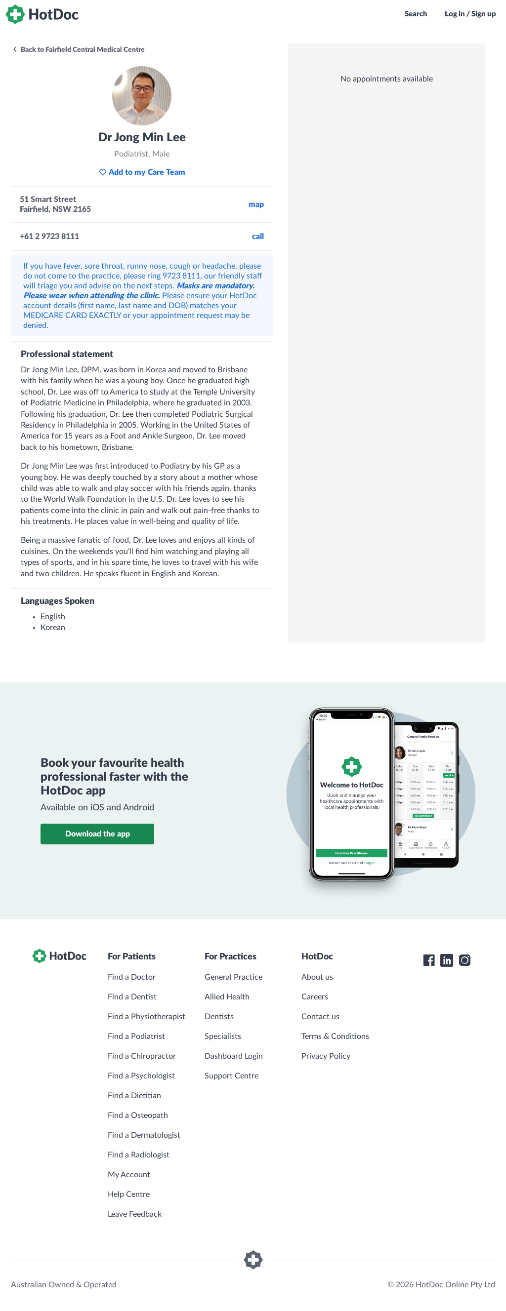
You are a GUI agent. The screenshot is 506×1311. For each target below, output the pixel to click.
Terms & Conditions (335, 1036)
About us (317, 977)
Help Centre (129, 1194)
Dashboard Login (234, 1056)
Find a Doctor (132, 977)
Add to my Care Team (142, 172)
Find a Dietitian (134, 1096)
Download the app (97, 834)
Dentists (219, 1017)
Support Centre (231, 1076)
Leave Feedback (135, 1214)
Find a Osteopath (138, 1115)
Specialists (223, 1036)
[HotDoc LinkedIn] (447, 960)
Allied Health (227, 997)
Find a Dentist (132, 997)
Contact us (320, 1017)
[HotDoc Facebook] (429, 960)
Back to (78, 49)
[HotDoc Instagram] (464, 960)
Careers (314, 997)
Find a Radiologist (138, 1155)
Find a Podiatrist (136, 1036)
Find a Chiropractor (142, 1056)
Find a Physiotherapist (146, 1017)
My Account (129, 1175)
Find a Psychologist (141, 1076)
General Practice (233, 977)
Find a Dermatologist (144, 1135)
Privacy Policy (325, 1056)
